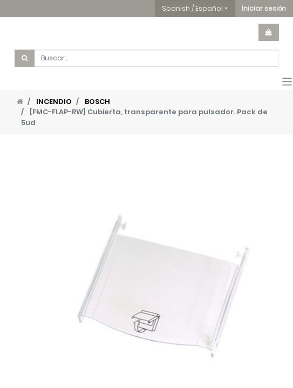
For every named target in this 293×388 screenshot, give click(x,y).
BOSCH (97, 101)
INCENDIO (54, 101)
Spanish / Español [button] (192, 8)
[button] (264, 8)
